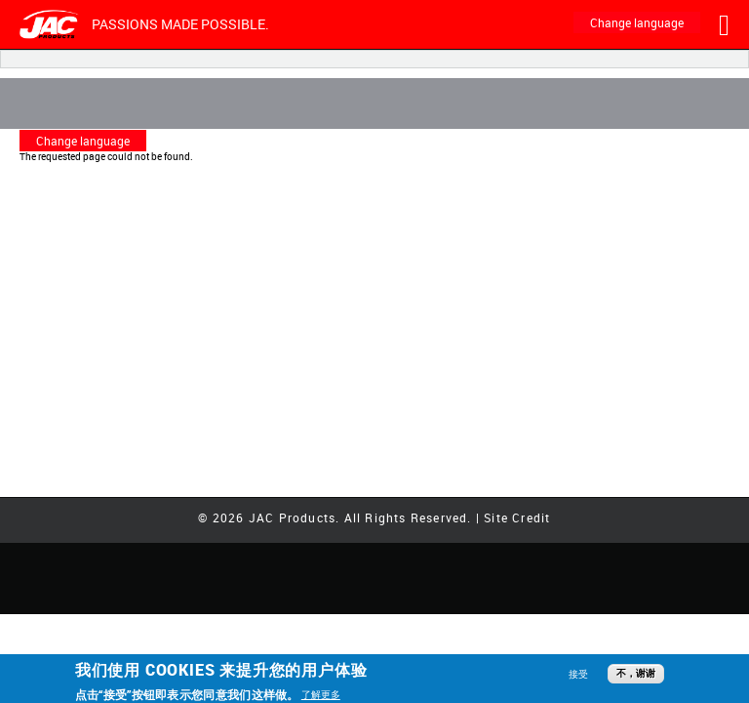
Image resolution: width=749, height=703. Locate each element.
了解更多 (320, 694)
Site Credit (517, 517)
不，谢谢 (635, 673)
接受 (578, 674)
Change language (637, 22)
